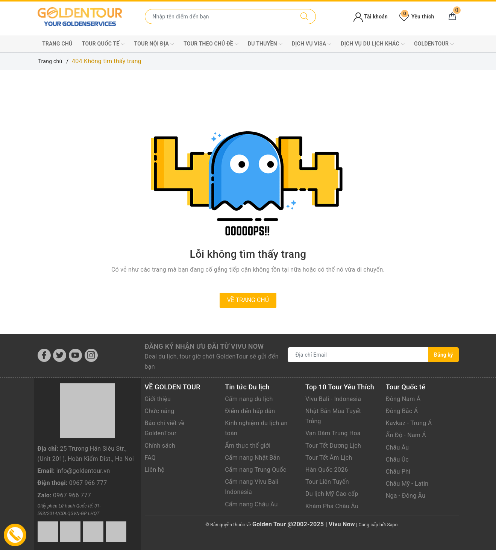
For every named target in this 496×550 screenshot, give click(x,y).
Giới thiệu (158, 399)
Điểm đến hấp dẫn (250, 411)
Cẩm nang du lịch (249, 399)
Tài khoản (370, 17)
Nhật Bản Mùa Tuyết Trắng (333, 416)
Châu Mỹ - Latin (407, 483)
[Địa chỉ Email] (358, 354)
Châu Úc (397, 459)
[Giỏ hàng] (452, 16)
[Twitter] (59, 355)
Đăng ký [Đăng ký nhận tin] (443, 355)
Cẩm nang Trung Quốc (255, 469)
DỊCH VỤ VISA (311, 44)
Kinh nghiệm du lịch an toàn (256, 428)
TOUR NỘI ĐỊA (154, 44)
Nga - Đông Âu (406, 495)
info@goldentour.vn (83, 470)
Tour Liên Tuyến (327, 481)
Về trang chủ (248, 300)
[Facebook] (44, 355)
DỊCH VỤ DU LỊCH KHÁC (372, 44)
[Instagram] (91, 355)
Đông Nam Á (403, 399)
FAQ (150, 457)
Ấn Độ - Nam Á (406, 435)
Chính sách (160, 445)
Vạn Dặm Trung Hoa (333, 433)
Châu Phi (398, 471)
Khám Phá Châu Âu (331, 506)
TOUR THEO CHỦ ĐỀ (211, 44)
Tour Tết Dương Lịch (333, 445)
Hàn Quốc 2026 (326, 469)
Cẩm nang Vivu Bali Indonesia (251, 486)
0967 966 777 (88, 482)
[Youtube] (75, 355)
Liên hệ (155, 469)
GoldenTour (434, 44)
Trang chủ (57, 44)
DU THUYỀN (265, 44)
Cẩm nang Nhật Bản (252, 457)
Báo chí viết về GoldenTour (165, 428)
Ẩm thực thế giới (247, 445)
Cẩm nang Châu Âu (251, 504)
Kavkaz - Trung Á (409, 423)
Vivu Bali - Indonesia (333, 399)
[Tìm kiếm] (304, 16)
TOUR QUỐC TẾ (103, 44)
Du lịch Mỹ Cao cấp (331, 493)
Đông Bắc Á (402, 411)
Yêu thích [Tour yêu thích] (416, 17)
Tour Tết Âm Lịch (328, 457)
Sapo (392, 524)
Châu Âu (397, 447)
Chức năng (159, 411)
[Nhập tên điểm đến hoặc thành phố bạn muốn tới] (219, 16)
